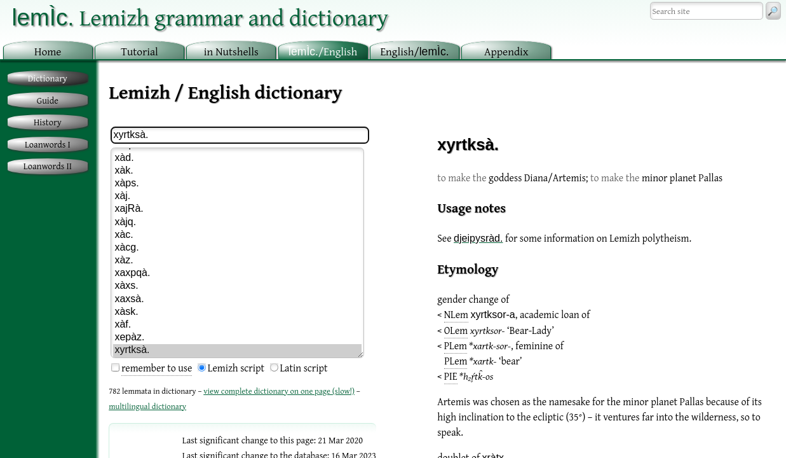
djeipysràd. (478, 238)
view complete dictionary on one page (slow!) (279, 391)
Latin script (304, 367)
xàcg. (237, 248)
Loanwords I (48, 144)
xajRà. (237, 209)
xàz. (237, 260)
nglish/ (414, 51)
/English (322, 51)
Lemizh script (236, 367)
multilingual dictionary (147, 406)
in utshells (231, 51)
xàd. (237, 158)
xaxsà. (237, 299)
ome (48, 51)
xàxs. (237, 286)
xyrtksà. (237, 350)
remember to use (156, 367)
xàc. (237, 235)
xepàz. (237, 337)
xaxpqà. (237, 273)
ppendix (506, 51)
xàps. (237, 183)
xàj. (237, 196)
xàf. (237, 325)
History (48, 121)
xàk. (237, 171)
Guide (47, 100)
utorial (139, 51)
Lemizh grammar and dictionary (199, 17)
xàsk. (237, 312)
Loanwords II (48, 165)
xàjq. (237, 222)
